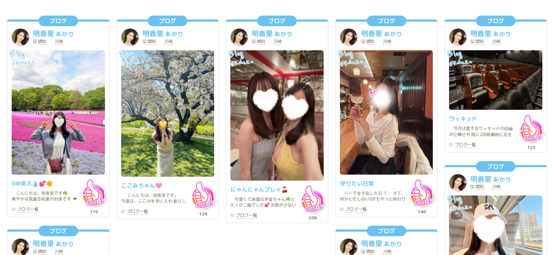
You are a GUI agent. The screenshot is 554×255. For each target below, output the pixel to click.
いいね (94, 193)
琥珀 (42, 41)
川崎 (59, 41)
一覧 (28, 209)
